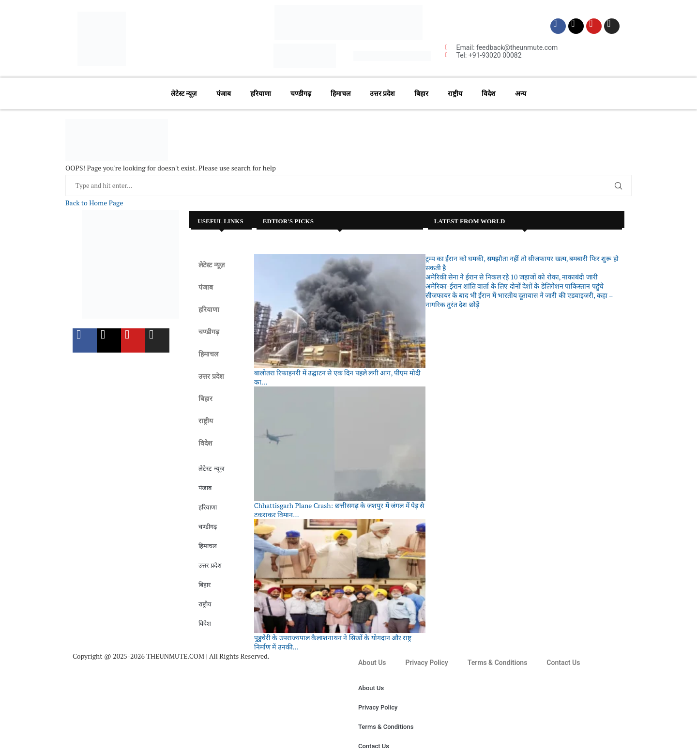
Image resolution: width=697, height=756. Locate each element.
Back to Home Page (94, 202)
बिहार (421, 93)
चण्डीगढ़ (300, 93)
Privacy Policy (427, 662)
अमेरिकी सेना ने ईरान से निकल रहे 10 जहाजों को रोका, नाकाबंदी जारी (511, 276)
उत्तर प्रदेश (382, 93)
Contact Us (563, 662)
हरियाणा (260, 93)
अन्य (520, 93)
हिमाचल (340, 93)
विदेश (489, 93)
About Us (372, 662)
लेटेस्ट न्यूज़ (184, 93)
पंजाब (223, 93)
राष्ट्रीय (455, 93)
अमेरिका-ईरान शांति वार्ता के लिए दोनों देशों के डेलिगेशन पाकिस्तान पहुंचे (514, 286)
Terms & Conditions (498, 662)
